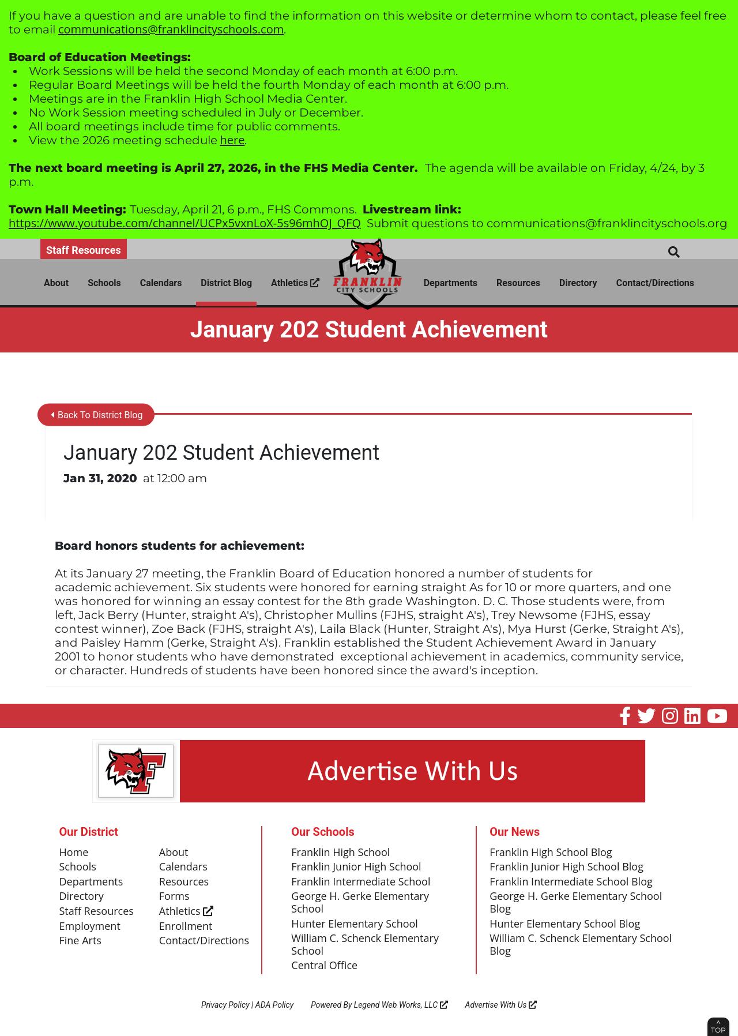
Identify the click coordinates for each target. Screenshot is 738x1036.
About (56, 282)
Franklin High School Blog (551, 852)
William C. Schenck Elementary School (365, 945)
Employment (90, 926)
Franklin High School (340, 852)
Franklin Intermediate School (360, 882)
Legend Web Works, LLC (401, 1004)
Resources (518, 282)
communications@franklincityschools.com (171, 29)
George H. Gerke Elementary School (360, 902)
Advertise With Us (501, 1004)
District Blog (226, 282)
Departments (450, 282)
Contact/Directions (655, 282)
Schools (104, 282)
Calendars (161, 282)
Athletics (295, 282)
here (232, 140)
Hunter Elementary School (354, 924)
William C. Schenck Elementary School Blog (581, 945)
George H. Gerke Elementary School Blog (576, 902)
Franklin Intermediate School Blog (571, 882)
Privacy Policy (225, 1004)
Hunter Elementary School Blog (565, 924)
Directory (578, 282)
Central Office (324, 965)
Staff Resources (83, 250)
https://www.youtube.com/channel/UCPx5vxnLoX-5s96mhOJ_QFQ (185, 223)
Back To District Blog (96, 415)
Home (74, 852)
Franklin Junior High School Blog (566, 867)
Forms (174, 896)
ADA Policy (274, 1004)
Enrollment (186, 926)
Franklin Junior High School (356, 867)
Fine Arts (80, 940)
